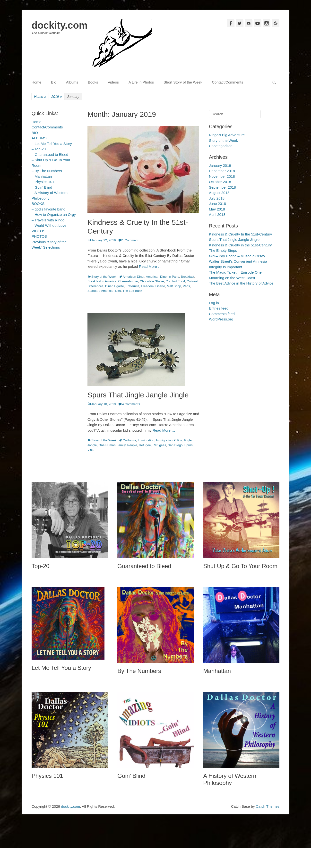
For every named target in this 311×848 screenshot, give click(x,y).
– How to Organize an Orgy (54, 214)
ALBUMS (39, 138)
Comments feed (222, 314)
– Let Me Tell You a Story (52, 144)
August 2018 (219, 193)
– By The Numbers (47, 171)
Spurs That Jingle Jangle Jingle (138, 395)
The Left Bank (132, 291)
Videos (113, 82)
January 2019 (220, 165)
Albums (72, 82)
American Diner (133, 276)
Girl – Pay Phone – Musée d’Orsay (237, 256)
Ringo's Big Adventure (227, 135)
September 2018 (222, 187)
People (132, 445)
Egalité (119, 286)
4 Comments (131, 404)
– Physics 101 (43, 182)
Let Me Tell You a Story (61, 667)
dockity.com (59, 25)
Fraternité (132, 286)
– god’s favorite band (48, 209)
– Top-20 (39, 149)
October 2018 (220, 182)
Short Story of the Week (183, 82)
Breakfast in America (101, 281)
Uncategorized (221, 146)
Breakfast (187, 276)
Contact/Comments (227, 82)
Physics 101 (47, 775)
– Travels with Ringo (48, 220)
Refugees (159, 445)
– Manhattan (42, 176)
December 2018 (222, 171)
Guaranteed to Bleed (144, 566)
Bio (53, 82)
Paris (186, 286)
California (129, 440)
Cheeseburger (128, 281)
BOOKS (38, 204)
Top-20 (40, 566)
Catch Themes (267, 806)
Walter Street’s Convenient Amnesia (238, 261)
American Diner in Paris (162, 276)
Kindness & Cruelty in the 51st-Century (240, 245)
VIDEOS (38, 231)
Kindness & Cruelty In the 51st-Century (240, 234)
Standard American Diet (104, 291)
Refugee (145, 445)
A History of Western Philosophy (229, 779)
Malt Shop (174, 286)
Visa (90, 450)
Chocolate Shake (152, 281)
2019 (56, 96)
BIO (35, 133)
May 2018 (217, 209)
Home (36, 82)
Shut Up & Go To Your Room (240, 566)
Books (93, 82)
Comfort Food (175, 281)
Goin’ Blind (131, 775)
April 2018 (217, 214)
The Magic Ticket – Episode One (235, 272)
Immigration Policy (168, 440)
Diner (108, 286)
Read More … (150, 266)
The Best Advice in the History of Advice (241, 283)
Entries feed (218, 308)
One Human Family (112, 445)
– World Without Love (49, 225)
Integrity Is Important (225, 267)
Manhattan (217, 671)
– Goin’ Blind (42, 187)
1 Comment (130, 240)
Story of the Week (103, 276)
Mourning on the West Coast (232, 278)
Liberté (160, 286)
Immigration (146, 440)
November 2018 (222, 176)
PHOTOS (39, 236)
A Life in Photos (141, 82)
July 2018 (217, 198)
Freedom (147, 286)
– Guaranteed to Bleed (50, 154)
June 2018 (217, 204)
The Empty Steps (223, 250)
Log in (214, 303)
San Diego (175, 445)
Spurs (188, 445)
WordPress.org (221, 319)
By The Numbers (139, 671)
